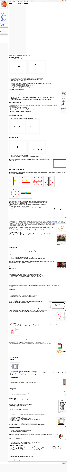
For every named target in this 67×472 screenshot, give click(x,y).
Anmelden (64, 0)
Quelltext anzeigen (19, 1)
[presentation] (17, 225)
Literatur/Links (3, 22)
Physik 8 (2, 25)
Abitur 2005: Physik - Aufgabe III (14, 459)
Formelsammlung (3, 15)
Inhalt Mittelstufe (3, 11)
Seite (10, 1)
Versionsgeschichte (26, 1)
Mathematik (2, 16)
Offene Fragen (3, 20)
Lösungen (11, 453)
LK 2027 (2, 24)
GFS (2, 18)
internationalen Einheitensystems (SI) (41, 221)
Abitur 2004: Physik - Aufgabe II (14, 460)
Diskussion (13, 1)
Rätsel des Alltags (3, 19)
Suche (1, 31)
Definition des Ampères (53, 222)
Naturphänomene (3, 12)
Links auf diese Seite (4, 36)
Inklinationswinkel (21, 91)
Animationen (3, 17)
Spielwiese (2, 21)
